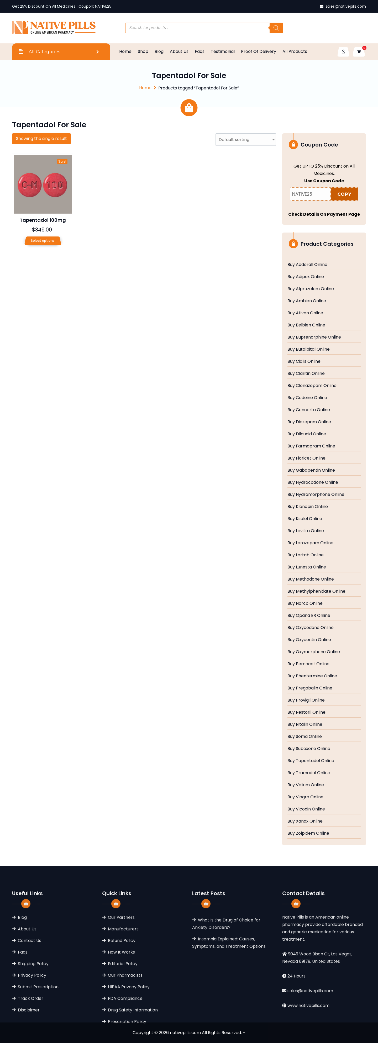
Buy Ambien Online (306, 301)
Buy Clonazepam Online (312, 386)
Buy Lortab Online (305, 555)
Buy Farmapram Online (311, 446)
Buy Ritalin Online (304, 724)
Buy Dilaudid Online (306, 434)
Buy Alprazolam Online (310, 289)
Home (125, 51)
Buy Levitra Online (305, 531)
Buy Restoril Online (306, 712)
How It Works (121, 1002)
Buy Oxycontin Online (309, 640)
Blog (159, 51)
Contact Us (29, 990)
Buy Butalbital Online (308, 349)
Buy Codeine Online (307, 398)
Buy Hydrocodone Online (312, 482)
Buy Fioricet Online (306, 458)
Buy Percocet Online (308, 664)
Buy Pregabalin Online (309, 688)
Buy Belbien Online (306, 325)
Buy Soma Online (304, 736)
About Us (179, 51)
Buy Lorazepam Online (310, 543)
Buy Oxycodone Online (310, 628)
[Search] (276, 28)
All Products (294, 51)
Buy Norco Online (305, 603)
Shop (143, 51)
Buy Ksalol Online (304, 519)
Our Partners (121, 967)
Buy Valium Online (305, 785)
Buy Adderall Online (307, 265)
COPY (344, 194)
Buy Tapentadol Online (310, 761)
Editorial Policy (123, 1014)
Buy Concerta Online (308, 410)
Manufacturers (123, 979)
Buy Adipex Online (305, 277)
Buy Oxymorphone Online (313, 652)
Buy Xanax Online (305, 821)
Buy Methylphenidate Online (316, 591)
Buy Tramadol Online (308, 773)
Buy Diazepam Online (309, 422)
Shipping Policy (33, 1014)
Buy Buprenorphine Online (314, 337)
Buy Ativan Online (305, 313)
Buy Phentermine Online (312, 676)
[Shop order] (246, 139)
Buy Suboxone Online (308, 749)
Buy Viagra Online (305, 797)
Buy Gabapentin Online (311, 470)
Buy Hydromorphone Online (315, 494)
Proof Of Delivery (258, 51)
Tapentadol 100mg (43, 220)
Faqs (199, 51)
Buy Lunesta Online (306, 567)
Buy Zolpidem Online (308, 833)
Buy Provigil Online (306, 700)
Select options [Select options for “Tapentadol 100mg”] (43, 240)
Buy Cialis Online (304, 361)
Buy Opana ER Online (308, 615)
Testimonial (223, 51)
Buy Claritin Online (306, 373)
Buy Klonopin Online (307, 507)
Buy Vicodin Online (306, 809)
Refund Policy (121, 990)
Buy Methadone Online (310, 579)
